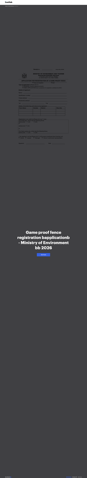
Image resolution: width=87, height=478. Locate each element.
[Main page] (8, 2)
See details (7, 477)
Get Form (43, 254)
